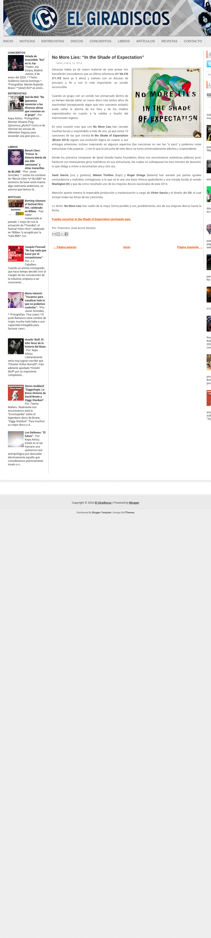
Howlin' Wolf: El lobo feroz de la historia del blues (35, 343)
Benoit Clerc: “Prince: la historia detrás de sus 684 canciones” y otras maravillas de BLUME (27, 161)
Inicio (8, 41)
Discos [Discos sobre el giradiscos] (77, 41)
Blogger (134, 502)
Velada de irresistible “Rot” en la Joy (35, 60)
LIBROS (13, 147)
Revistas (169, 41)
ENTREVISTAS (17, 93)
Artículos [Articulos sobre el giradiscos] (145, 41)
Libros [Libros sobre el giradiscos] (124, 41)
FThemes (129, 512)
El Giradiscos (103, 502)
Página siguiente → (189, 247)
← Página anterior (64, 247)
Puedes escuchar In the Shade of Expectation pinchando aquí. (92, 219)
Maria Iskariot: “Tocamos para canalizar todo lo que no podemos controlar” (35, 300)
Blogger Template (101, 512)
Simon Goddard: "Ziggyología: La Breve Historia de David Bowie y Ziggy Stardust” (35, 393)
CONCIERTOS (16, 52)
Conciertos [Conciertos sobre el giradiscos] (100, 41)
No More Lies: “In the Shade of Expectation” (98, 57)
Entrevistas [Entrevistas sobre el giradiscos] (53, 41)
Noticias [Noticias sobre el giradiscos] (27, 41)
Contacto (193, 41)
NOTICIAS (14, 197)
